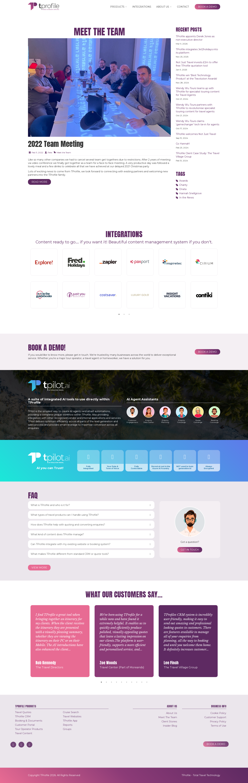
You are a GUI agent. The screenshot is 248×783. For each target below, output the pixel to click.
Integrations (141, 6)
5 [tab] (121, 682)
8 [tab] (136, 682)
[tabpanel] (124, 279)
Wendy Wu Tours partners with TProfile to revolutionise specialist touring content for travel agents (195, 108)
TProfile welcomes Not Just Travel (196, 134)
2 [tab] (124, 314)
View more (39, 567)
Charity (183, 184)
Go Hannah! (183, 143)
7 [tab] (131, 682)
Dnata (182, 189)
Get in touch (190, 549)
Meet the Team (64, 152)
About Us (164, 6)
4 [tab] (116, 682)
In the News (186, 197)
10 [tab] (147, 682)
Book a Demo (207, 6)
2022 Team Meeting (55, 144)
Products (118, 6)
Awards (183, 180)
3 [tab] (129, 314)
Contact (183, 6)
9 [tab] (141, 682)
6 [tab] (126, 682)
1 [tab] (119, 314)
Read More (39, 181)
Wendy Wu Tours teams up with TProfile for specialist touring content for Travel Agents (198, 92)
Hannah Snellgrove (190, 193)
